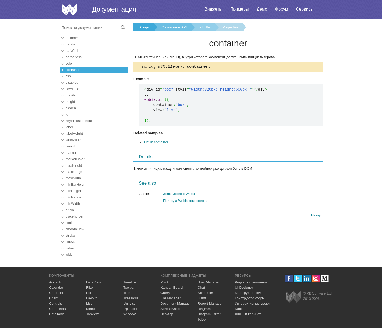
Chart (53, 298)
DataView (93, 282)
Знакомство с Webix (179, 195)
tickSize (71, 242)
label (69, 127)
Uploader (130, 309)
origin (70, 210)
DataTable (57, 314)
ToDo (202, 319)
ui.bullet (205, 27)
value (70, 248)
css (68, 76)
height (70, 102)
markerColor (75, 159)
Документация (114, 9)
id (67, 114)
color (69, 63)
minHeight (73, 191)
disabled (72, 82)
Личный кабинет (248, 314)
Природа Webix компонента (185, 201)
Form (90, 293)
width (69, 255)
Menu (90, 309)
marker (71, 153)
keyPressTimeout (79, 121)
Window (129, 314)
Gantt (202, 298)
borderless (74, 57)
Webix (293, 297)
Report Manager (210, 303)
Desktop (166, 314)
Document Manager (175, 303)
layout (70, 146)
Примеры (239, 9)
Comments (57, 309)
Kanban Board (171, 287)
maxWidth (73, 178)
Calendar (56, 287)
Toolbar (129, 287)
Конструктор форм (249, 298)
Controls (55, 303)
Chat (201, 287)
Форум (281, 9)
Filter (90, 287)
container (73, 70)
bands (70, 44)
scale (69, 223)
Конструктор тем (248, 293)
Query (165, 293)
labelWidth (74, 140)
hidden (71, 108)
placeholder (74, 216)
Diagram (204, 309)
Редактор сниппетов (251, 282)
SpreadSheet (170, 309)
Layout (91, 298)
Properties (230, 27)
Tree (126, 293)
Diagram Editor (209, 314)
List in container (156, 143)
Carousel (56, 293)
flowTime (72, 89)
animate (72, 38)
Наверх (317, 216)
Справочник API (174, 27)
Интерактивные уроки (252, 303)
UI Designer (244, 287)
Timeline (129, 282)
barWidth (72, 51)
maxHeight (74, 165)
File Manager (170, 298)
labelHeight (74, 133)
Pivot (164, 282)
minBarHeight (76, 184)
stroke (70, 235)
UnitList (129, 303)
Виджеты (213, 9)
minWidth (73, 204)
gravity (71, 95)
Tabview (92, 314)
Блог (238, 309)
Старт (144, 27)
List (89, 303)
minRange (73, 197)
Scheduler (205, 293)
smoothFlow (75, 229)
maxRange (74, 172)
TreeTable (130, 298)
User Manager (208, 282)
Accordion (56, 282)
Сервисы (305, 9)
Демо (262, 9)
